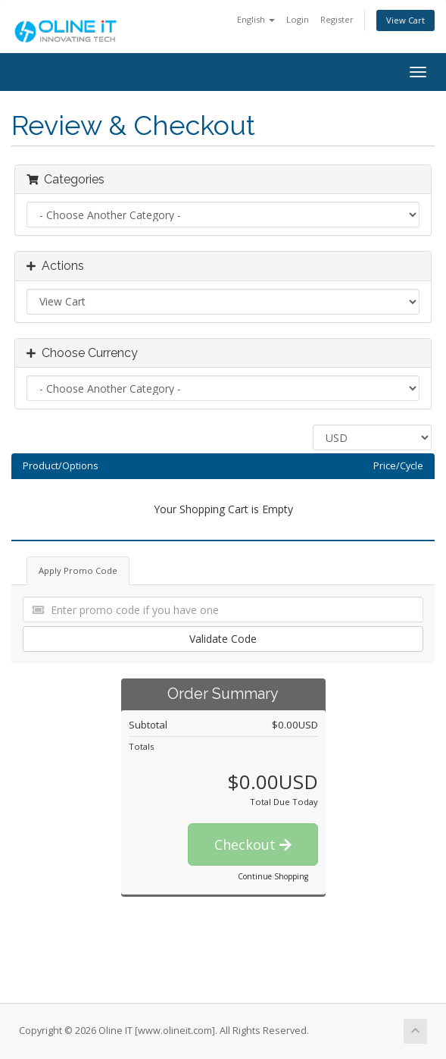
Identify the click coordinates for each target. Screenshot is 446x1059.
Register (337, 19)
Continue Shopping (273, 876)
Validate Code (223, 638)
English (256, 19)
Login (297, 19)
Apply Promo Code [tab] (78, 570)
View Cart (405, 20)
